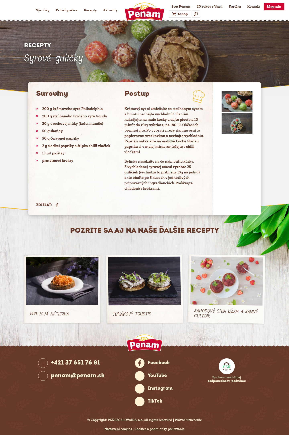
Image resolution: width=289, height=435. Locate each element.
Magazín (274, 6)
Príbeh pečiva (66, 10)
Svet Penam (180, 6)
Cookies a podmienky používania (159, 429)
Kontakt (253, 6)
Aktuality (110, 10)
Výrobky (42, 10)
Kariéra (235, 6)
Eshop (183, 14)
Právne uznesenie (188, 420)
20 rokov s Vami (209, 6)
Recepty (90, 10)
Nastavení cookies (118, 429)
